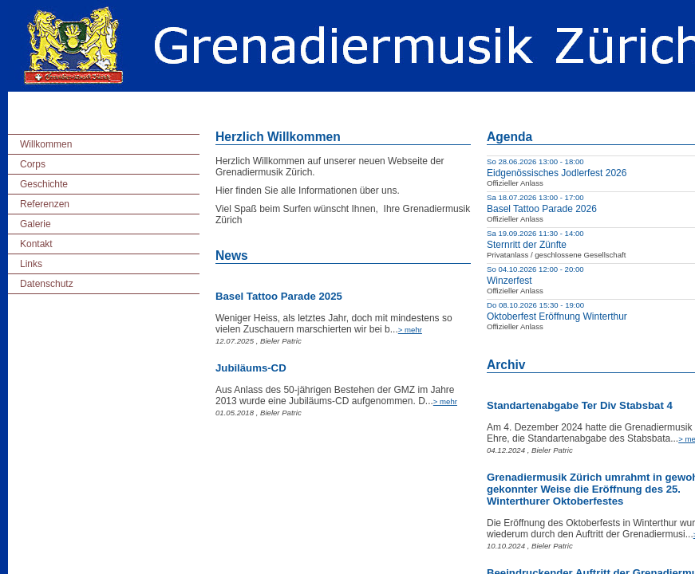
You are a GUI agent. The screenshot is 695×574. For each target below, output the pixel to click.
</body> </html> (347, 287)
